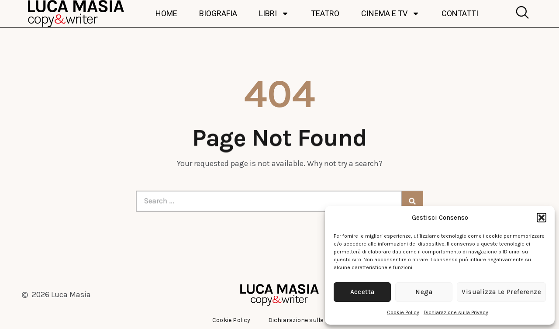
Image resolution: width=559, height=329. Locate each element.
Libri (274, 13)
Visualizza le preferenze (501, 292)
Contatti (460, 13)
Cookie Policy (403, 312)
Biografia (218, 13)
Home (166, 13)
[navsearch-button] (520, 13)
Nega (423, 292)
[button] (541, 217)
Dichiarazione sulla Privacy (456, 312)
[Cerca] (405, 201)
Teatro (325, 13)
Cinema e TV (390, 13)
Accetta (362, 292)
